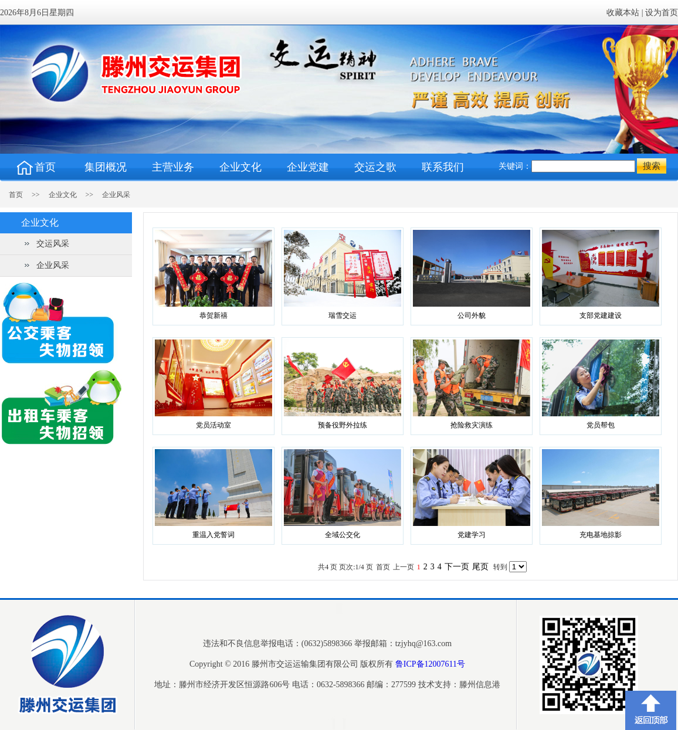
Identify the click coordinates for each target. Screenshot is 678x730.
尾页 (480, 566)
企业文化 (63, 195)
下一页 (457, 566)
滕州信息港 (479, 684)
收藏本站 (622, 12)
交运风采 (52, 243)
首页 (29, 195)
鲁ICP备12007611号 (430, 664)
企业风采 (116, 195)
